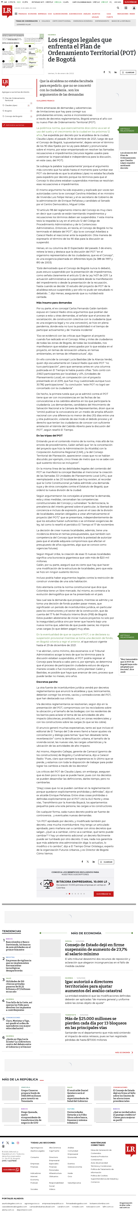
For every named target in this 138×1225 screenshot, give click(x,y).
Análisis (71, 1147)
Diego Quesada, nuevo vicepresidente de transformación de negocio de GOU (31, 1117)
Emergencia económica (83, 21)
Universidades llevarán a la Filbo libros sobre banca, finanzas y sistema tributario (77, 1117)
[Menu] (16, 13)
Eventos (71, 1163)
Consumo (35, 1157)
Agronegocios (37, 1147)
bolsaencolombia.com (99, 1203)
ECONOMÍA (32, 14)
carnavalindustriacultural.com (42, 1206)
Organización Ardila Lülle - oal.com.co (126, 1204)
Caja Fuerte (54, 1150)
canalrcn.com (63, 1206)
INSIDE (132, 14)
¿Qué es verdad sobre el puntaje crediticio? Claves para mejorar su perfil (124, 1116)
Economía (72, 1157)
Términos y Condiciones (101, 1166)
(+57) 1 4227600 (9, 1160)
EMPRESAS (42, 14)
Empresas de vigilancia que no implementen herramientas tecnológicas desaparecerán (18, 965)
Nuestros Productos (99, 1156)
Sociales (34, 1189)
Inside (70, 1173)
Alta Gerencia (55, 1147)
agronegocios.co (32, 1203)
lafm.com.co (108, 1206)
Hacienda (10, 999)
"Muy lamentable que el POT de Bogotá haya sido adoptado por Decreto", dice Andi (129, 665)
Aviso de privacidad (99, 1162)
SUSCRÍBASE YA (103, 894)
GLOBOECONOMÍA (60, 14)
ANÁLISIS (87, 14)
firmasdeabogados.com (76, 1203)
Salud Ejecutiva (74, 1182)
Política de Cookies (99, 1175)
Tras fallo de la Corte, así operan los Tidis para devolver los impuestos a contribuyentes (19, 1006)
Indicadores (36, 1173)
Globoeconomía (75, 1166)
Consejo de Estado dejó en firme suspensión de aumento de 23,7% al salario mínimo (96, 949)
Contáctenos (96, 1159)
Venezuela (25, 1087)
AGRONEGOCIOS (75, 14)
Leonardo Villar (24, 24)
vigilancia (46, 21)
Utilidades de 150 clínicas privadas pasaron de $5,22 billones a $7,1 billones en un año (18, 986)
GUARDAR (128, 72)
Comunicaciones (13, 1018)
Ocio (70, 1176)
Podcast (34, 1182)
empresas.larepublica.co (52, 1203)
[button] (40, 884)
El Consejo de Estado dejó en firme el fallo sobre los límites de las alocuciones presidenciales (124, 1095)
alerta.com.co (8, 1209)
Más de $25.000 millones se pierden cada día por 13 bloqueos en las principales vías (96, 1023)
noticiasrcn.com (93, 1206)
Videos (52, 1189)
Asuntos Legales (37, 1150)
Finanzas (34, 1166)
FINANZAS (22, 14)
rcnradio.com (78, 1206)
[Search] (118, 8)
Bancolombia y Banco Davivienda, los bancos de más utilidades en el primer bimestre (18, 946)
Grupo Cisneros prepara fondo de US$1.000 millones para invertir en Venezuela (31, 1095)
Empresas (35, 1163)
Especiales (53, 1163)
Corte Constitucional (62, 21)
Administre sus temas (13, 125)
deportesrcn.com (24, 1209)
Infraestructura (55, 1173)
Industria (10, 957)
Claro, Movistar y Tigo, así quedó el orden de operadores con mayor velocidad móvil (18, 1025)
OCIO (50, 14)
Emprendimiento (102, 21)
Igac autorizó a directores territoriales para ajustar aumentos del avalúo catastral (93, 986)
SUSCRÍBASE (131, 2)
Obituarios (53, 1176)
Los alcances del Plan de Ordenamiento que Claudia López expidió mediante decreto (128, 160)
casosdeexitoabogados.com (14, 1206)
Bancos (9, 939)
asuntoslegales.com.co (12, 1203)
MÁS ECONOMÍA (122, 1052)
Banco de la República (121, 21)
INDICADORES (122, 14)
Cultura (70, 1108)
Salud (8, 978)
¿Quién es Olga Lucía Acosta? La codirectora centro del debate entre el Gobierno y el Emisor (18, 1043)
